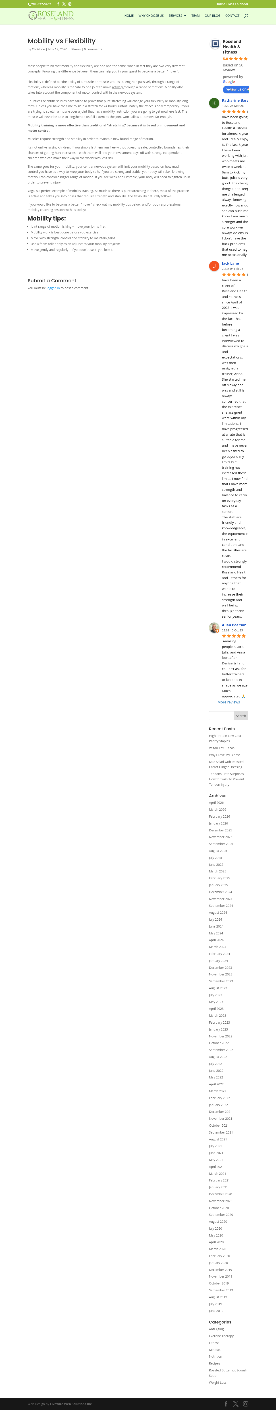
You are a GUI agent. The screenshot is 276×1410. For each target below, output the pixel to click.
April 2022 (216, 1084)
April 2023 (216, 1008)
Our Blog (212, 16)
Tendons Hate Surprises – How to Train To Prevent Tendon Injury (227, 779)
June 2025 (216, 864)
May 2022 (216, 1077)
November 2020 (220, 1201)
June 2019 (216, 1311)
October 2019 (219, 1283)
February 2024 (219, 954)
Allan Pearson (234, 625)
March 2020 (217, 1249)
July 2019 (215, 1304)
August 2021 (218, 1139)
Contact (232, 16)
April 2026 (216, 802)
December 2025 (220, 830)
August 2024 (218, 912)
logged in (53, 288)
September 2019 (221, 1290)
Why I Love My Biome (224, 755)
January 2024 (218, 961)
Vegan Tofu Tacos (221, 748)
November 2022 (220, 1036)
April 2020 (216, 1242)
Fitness (76, 49)
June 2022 (216, 1070)
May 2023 (216, 1002)
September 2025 (221, 844)
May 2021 (216, 1160)
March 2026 (217, 809)
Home (129, 16)
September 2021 (221, 1132)
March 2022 (217, 1091)
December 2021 (220, 1111)
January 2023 (218, 1029)
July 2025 (215, 857)
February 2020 (219, 1256)
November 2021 (220, 1118)
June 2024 (216, 926)
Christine (38, 49)
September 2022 (221, 1050)
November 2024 (220, 899)
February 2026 (219, 816)
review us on (238, 89)
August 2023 (218, 988)
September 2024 (221, 905)
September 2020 (221, 1214)
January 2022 (218, 1105)
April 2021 (216, 1167)
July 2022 (215, 1064)
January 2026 (218, 823)
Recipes (214, 1363)
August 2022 (218, 1057)
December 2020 (220, 1194)
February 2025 (219, 878)
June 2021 (216, 1153)
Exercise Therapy (221, 1336)
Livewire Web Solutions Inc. (71, 1404)
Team (195, 16)
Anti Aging (216, 1329)
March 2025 (217, 871)
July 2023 (215, 995)
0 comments (93, 49)
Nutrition (215, 1356)
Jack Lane (230, 263)
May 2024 (216, 933)
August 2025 (218, 851)
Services (175, 16)
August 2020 (218, 1221)
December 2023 (220, 967)
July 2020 (215, 1228)
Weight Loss (217, 1382)
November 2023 (220, 974)
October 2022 (219, 1043)
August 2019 (218, 1297)
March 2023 (217, 1015)
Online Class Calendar (232, 4)
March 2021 (217, 1173)
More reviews (229, 702)
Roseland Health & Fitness (232, 47)
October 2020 (219, 1208)
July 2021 (215, 1146)
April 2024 (216, 940)
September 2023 (221, 981)
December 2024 (220, 892)
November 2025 (220, 837)
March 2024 (217, 947)
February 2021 (219, 1180)
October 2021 (219, 1125)
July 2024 (215, 919)
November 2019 (220, 1276)
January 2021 (218, 1187)
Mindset (215, 1350)
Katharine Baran (236, 100)
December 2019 (220, 1270)
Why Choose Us (151, 16)
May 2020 (216, 1235)
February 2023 (219, 1022)
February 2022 (219, 1098)
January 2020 (218, 1263)
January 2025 (218, 885)
